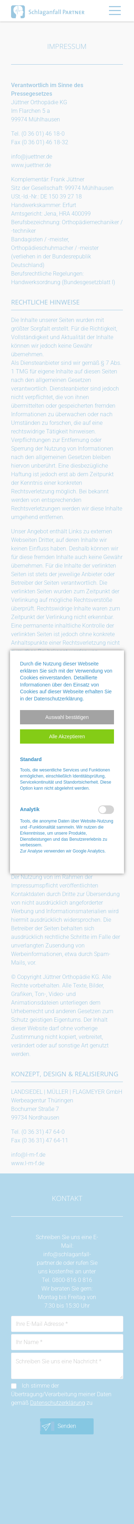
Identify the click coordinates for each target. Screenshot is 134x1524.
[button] (67, 717)
